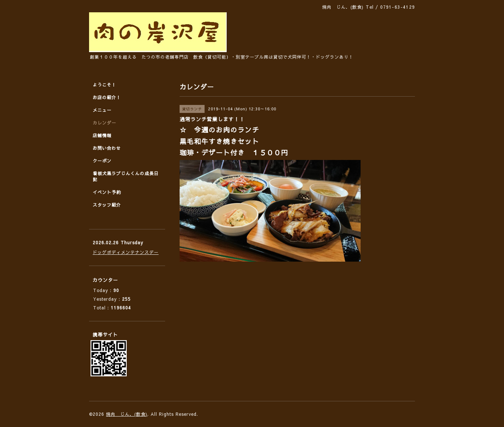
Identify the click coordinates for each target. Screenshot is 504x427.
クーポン (102, 161)
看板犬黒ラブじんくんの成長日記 (126, 176)
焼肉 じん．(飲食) (126, 414)
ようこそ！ (104, 85)
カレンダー (104, 123)
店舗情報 (102, 135)
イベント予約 (107, 192)
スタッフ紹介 (107, 205)
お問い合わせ (107, 148)
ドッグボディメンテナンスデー (126, 252)
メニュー (102, 110)
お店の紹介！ (107, 97)
